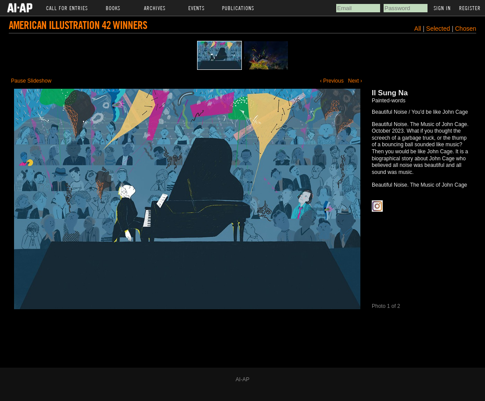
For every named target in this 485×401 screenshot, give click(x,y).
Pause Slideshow (31, 81)
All (417, 28)
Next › (355, 81)
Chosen (465, 28)
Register (470, 7)
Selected (439, 28)
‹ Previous (332, 81)
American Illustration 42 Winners (78, 25)
